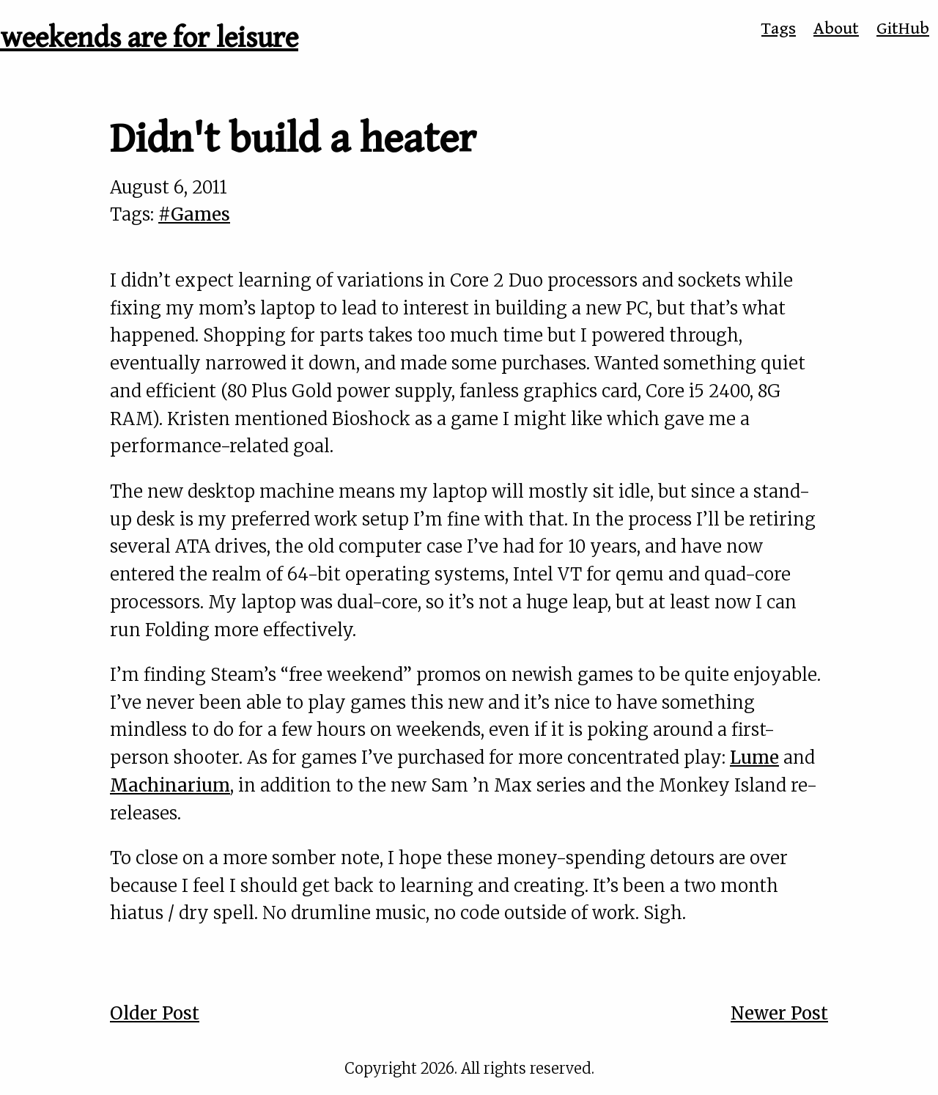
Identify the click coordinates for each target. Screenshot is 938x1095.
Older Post (154, 1013)
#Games (194, 214)
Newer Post (779, 1013)
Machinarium (170, 785)
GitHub (902, 28)
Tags (778, 28)
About (836, 28)
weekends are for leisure (149, 38)
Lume (754, 757)
